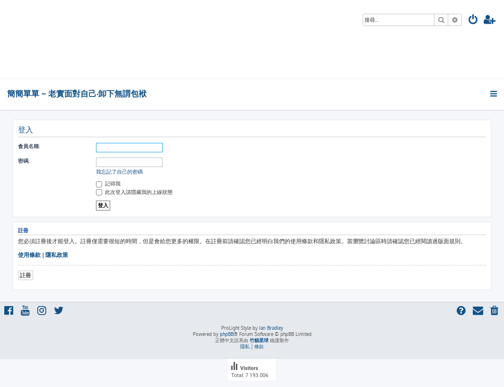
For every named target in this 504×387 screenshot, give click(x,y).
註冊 (25, 275)
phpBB (227, 334)
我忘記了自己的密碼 (119, 171)
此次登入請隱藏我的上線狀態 (134, 192)
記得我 (108, 183)
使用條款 (29, 254)
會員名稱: (29, 146)
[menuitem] (473, 20)
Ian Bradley (271, 328)
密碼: (23, 161)
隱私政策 (56, 254)
